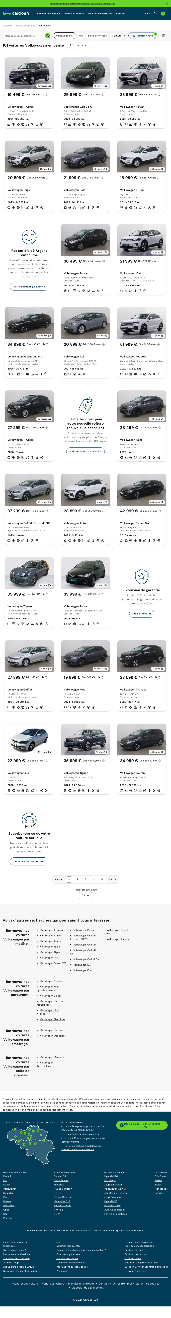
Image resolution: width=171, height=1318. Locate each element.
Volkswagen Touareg (118, 941)
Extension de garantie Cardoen (142, 1264)
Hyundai (8, 1195)
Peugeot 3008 (112, 1207)
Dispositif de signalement (87, 1290)
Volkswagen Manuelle (52, 1059)
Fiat (5, 1182)
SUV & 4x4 (160, 1178)
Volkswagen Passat (84, 932)
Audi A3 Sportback (114, 1211)
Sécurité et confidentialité (70, 1264)
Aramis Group (11, 1264)
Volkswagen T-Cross (51, 932)
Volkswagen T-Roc (50, 937)
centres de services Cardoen (77, 1151)
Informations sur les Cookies (72, 1268)
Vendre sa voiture (74, 13)
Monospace (161, 1190)
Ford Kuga (110, 1182)
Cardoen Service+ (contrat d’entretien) (146, 1268)
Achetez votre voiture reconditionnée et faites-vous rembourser (82, 3)
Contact (121, 13)
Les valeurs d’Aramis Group (18, 1268)
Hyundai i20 (111, 1178)
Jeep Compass (112, 1199)
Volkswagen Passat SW (53, 965)
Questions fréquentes (68, 1248)
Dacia (6, 1186)
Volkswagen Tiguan (50, 954)
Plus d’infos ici (142, 615)
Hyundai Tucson (63, 1190)
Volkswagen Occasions (53, 1037)
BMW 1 (57, 1216)
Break (158, 1186)
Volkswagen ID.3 (82, 966)
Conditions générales (68, 1256)
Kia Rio (57, 1195)
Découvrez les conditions (29, 863)
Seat (5, 1216)
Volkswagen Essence (51, 983)
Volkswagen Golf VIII (84, 946)
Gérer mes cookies (147, 1286)
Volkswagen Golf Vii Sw (86, 961)
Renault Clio (60, 1178)
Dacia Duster (61, 1182)
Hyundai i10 (110, 1203)
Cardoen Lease (133, 1260)
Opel (6, 1211)
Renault (7, 1178)
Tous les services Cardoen (139, 1248)
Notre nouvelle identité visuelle (20, 1273)
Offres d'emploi (122, 1286)
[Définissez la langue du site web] (148, 13)
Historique (9, 1248)
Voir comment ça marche (29, 288)
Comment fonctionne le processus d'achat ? (81, 1252)
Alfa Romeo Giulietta (115, 1195)
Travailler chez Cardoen (16, 1260)
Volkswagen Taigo (50, 948)
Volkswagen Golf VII (115, 1190)
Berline (158, 1182)
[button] (71, 35)
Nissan (7, 1203)
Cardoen (7, 25)
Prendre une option (67, 1260)
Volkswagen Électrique (52, 1021)
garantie (90, 1140)
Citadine (159, 1195)
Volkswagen (10, 1190)
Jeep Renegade (113, 1186)
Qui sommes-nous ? (14, 1252)
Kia (5, 1199)
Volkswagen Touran (50, 943)
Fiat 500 (59, 1186)
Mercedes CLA (62, 1203)
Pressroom (62, 1273)
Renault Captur (62, 1207)
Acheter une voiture (48, 13)
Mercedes (9, 1207)
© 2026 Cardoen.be (85, 1302)
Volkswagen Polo (49, 959)
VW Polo (58, 1211)
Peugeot (8, 1220)
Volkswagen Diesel (50, 997)
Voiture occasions (25, 25)
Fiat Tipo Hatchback (115, 1216)
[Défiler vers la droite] (124, 35)
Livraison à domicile (135, 1273)
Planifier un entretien (100, 13)
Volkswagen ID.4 (82, 972)
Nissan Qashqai (62, 1199)
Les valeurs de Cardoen (16, 1256)
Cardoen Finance (134, 1252)
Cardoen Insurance (135, 1256)
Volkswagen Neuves (51, 1032)
